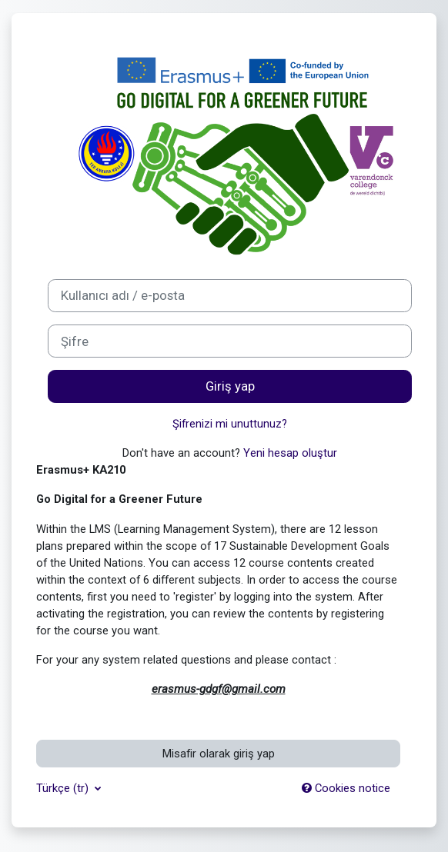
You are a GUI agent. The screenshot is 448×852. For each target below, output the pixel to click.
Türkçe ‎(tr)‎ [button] (64, 788)
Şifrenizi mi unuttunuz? (229, 424)
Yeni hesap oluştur (290, 453)
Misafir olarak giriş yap (218, 753)
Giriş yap (230, 386)
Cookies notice (346, 788)
